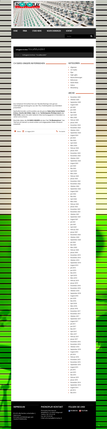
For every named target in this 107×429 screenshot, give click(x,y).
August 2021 (74, 219)
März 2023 (73, 173)
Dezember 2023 (75, 153)
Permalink (62, 131)
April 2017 (73, 331)
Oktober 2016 (74, 347)
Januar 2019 (74, 283)
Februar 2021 (74, 230)
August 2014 (74, 387)
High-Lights (73, 75)
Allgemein (73, 67)
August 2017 (74, 321)
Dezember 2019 (75, 255)
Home (15, 30)
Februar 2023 (74, 176)
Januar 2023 (74, 179)
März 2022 (73, 201)
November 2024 (75, 128)
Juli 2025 (73, 107)
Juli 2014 (73, 390)
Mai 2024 (73, 140)
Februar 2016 (74, 357)
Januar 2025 (74, 123)
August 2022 (74, 191)
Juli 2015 (73, 370)
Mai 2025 (73, 112)
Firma (25, 30)
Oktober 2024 (74, 130)
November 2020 (75, 235)
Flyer (71, 72)
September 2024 (75, 133)
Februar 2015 (74, 377)
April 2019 (73, 275)
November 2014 (75, 382)
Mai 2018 (73, 301)
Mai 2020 (73, 245)
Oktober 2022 (74, 186)
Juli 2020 (73, 242)
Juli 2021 (73, 222)
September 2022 (75, 189)
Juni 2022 (73, 194)
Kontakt (69, 30)
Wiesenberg (74, 88)
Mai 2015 (73, 375)
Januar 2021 (74, 232)
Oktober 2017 (74, 316)
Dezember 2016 (75, 342)
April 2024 (73, 143)
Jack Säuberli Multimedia (23, 418)
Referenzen (74, 80)
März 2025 (73, 117)
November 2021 (75, 212)
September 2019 (75, 263)
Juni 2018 (73, 298)
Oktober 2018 (74, 291)
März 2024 (73, 145)
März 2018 (73, 306)
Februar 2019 (74, 280)
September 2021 (75, 217)
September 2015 (75, 365)
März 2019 (73, 278)
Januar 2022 (74, 207)
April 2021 (73, 227)
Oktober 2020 (74, 237)
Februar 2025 (74, 120)
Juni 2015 (73, 372)
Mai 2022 (73, 196)
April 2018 (73, 303)
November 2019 (75, 258)
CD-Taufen (73, 70)
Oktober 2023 (74, 158)
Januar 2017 (74, 339)
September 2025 (75, 102)
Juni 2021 (73, 224)
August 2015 (74, 367)
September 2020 (75, 240)
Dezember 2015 (75, 359)
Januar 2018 (74, 308)
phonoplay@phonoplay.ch (53, 418)
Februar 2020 (74, 250)
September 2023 (75, 161)
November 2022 (75, 184)
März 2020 (73, 247)
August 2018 (74, 296)
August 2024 (74, 135)
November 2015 (75, 362)
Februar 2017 (74, 337)
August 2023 (74, 163)
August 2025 (74, 105)
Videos (19, 131)
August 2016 (74, 352)
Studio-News (37, 30)
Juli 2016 (73, 354)
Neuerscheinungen (54, 30)
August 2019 (74, 265)
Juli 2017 (73, 324)
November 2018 (75, 288)
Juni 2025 (73, 110)
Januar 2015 (74, 380)
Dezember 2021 (75, 209)
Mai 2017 (73, 329)
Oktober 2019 (74, 260)
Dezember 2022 (75, 181)
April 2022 (73, 199)
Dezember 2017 (75, 311)
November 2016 (75, 344)
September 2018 (75, 293)
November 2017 (75, 314)
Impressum (17, 415)
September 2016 (75, 349)
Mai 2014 (73, 393)
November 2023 (75, 156)
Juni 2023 (73, 166)
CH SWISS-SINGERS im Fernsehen (29, 63)
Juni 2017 (73, 326)
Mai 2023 (73, 168)
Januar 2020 (74, 252)
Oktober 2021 (74, 214)
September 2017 (75, 319)
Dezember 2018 (75, 286)
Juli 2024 (73, 138)
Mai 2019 (73, 273)
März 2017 (73, 334)
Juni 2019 (73, 270)
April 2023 (73, 171)
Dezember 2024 (75, 125)
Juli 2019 (73, 268)
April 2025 (73, 115)
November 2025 (75, 97)
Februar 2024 (74, 148)
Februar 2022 (74, 204)
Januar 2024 (74, 151)
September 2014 (75, 385)
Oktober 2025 (74, 100)
